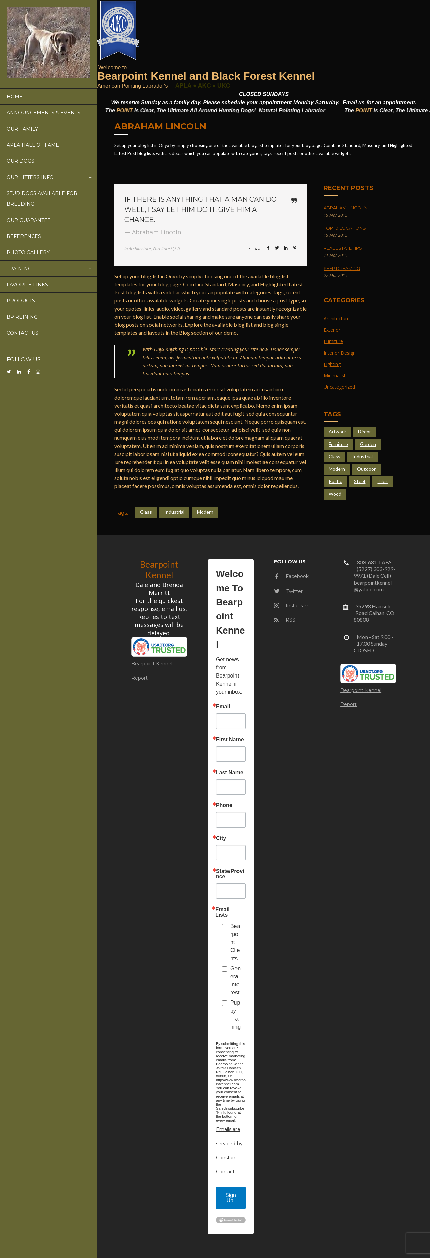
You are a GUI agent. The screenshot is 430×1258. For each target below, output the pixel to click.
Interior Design (340, 353)
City (221, 838)
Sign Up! (230, 1197)
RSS (284, 620)
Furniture (161, 249)
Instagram (292, 606)
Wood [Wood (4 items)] (335, 494)
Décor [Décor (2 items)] (364, 431)
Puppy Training (235, 1015)
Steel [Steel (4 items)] (359, 481)
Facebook (292, 576)
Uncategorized (339, 387)
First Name (230, 739)
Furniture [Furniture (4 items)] (338, 444)
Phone (224, 805)
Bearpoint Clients (235, 942)
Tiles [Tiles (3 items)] (382, 481)
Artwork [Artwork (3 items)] (337, 431)
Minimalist (335, 375)
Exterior (332, 330)
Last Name (229, 772)
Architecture (140, 249)
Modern (205, 512)
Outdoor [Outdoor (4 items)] (366, 469)
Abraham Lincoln (345, 208)
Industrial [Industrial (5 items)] (362, 456)
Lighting (332, 364)
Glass (146, 512)
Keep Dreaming (342, 268)
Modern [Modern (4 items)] (337, 469)
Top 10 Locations (345, 228)
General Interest (235, 980)
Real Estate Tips (343, 248)
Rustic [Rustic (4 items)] (335, 481)
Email (223, 706)
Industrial (174, 512)
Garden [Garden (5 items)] (368, 444)
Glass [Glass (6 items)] (334, 456)
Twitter (288, 591)
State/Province (230, 874)
